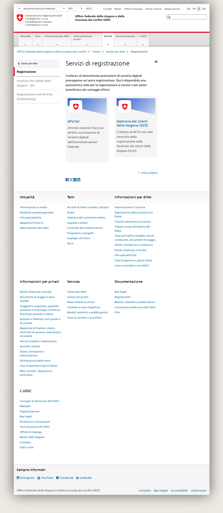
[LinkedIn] (78, 179)
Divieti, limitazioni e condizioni (134, 244)
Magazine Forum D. (32, 222)
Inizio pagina (149, 172)
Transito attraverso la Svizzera (133, 221)
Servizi (109, 37)
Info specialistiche (31, 217)
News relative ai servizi (81, 302)
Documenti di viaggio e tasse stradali (37, 299)
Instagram (27, 478)
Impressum (198, 490)
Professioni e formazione (35, 421)
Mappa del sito (172, 8)
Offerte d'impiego (133, 8)
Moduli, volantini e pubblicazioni (87, 312)
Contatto (25, 442)
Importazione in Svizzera (130, 207)
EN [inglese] (204, 8)
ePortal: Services (153, 8)
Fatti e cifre (27, 447)
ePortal (74, 121)
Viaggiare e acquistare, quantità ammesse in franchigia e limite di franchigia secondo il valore (40, 310)
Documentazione (125, 36)
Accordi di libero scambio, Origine (88, 207)
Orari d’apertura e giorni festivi (133, 260)
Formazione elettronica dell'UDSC (135, 307)
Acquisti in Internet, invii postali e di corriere (40, 321)
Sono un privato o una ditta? (132, 265)
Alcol (70, 243)
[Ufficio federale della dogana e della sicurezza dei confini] (74, 20)
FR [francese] (194, 8)
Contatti (107, 8)
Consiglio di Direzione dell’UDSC (40, 401)
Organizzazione (29, 411)
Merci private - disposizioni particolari (36, 373)
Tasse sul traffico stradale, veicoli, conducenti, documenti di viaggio (135, 237)
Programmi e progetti (80, 233)
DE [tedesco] (188, 8)
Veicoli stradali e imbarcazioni (38, 341)
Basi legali (121, 291)
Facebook (66, 478)
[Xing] (75, 179)
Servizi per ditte (115, 51)
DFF (68, 8)
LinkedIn (86, 478)
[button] (169, 17)
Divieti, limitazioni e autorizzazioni (32, 353)
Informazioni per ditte (56, 36)
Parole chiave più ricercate (130, 250)
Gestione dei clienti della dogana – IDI (34, 83)
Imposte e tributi (77, 222)
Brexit (70, 212)
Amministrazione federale (37, 8)
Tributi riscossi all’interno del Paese (132, 228)
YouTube (47, 478)
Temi (37, 36)
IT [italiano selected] (199, 8)
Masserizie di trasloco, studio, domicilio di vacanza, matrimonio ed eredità (40, 332)
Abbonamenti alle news (34, 227)
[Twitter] (71, 179)
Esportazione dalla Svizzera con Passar (134, 214)
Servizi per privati (77, 297)
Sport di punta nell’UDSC (35, 426)
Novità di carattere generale (37, 212)
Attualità (25, 36)
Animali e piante (30, 346)
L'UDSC (143, 36)
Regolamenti (122, 297)
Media (117, 8)
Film (117, 312)
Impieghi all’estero (78, 238)
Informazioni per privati (82, 38)
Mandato (25, 406)
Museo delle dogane (32, 437)
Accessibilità (179, 490)
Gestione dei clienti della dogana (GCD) (132, 123)
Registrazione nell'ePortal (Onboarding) (34, 96)
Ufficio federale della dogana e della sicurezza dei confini (52, 51)
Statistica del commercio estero (86, 217)
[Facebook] (67, 179)
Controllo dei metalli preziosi (85, 227)
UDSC (86, 8)
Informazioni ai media (33, 207)
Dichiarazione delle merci (35, 360)
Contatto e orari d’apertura (83, 307)
